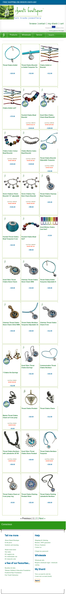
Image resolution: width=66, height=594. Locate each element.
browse (33, 24)
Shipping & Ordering (41, 540)
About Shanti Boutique (12, 540)
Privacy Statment (40, 545)
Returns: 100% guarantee (42, 542)
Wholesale (26, 35)
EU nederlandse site (11, 556)
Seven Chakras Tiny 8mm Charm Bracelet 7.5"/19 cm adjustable (28, 196)
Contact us (38, 547)
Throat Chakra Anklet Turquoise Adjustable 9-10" (48, 282)
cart (62, 24)
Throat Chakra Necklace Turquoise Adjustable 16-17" (29, 325)
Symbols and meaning (12, 545)
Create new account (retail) (43, 576)
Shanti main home (10, 549)
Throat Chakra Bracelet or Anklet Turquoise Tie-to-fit (29, 67)
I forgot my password (41, 551)
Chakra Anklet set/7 (9, 108)
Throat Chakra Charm (47, 408)
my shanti (52, 24)
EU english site (9, 554)
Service (39, 35)
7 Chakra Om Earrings (10, 372)
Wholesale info (39, 560)
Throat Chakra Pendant (29, 408)
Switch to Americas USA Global (56, 30)
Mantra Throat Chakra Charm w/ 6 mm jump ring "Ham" (10, 418)
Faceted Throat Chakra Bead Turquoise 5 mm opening (10, 239)
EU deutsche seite (10, 559)
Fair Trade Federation (11, 575)
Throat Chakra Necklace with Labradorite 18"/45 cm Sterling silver (11, 453)
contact (42, 24)
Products (13, 35)
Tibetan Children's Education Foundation (17, 570)
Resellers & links (10, 568)
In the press (8, 542)
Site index (8, 552)
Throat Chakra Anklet (10, 65)
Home (3, 35)
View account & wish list (42, 574)
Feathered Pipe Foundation (13, 572)
